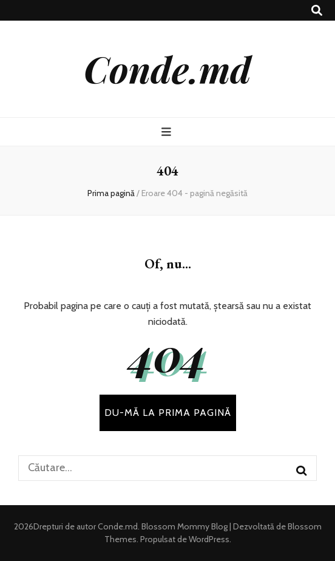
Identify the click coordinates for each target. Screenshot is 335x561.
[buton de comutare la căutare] (316, 10)
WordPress (209, 539)
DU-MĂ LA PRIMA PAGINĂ (167, 412)
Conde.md (167, 68)
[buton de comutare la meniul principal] (167, 132)
